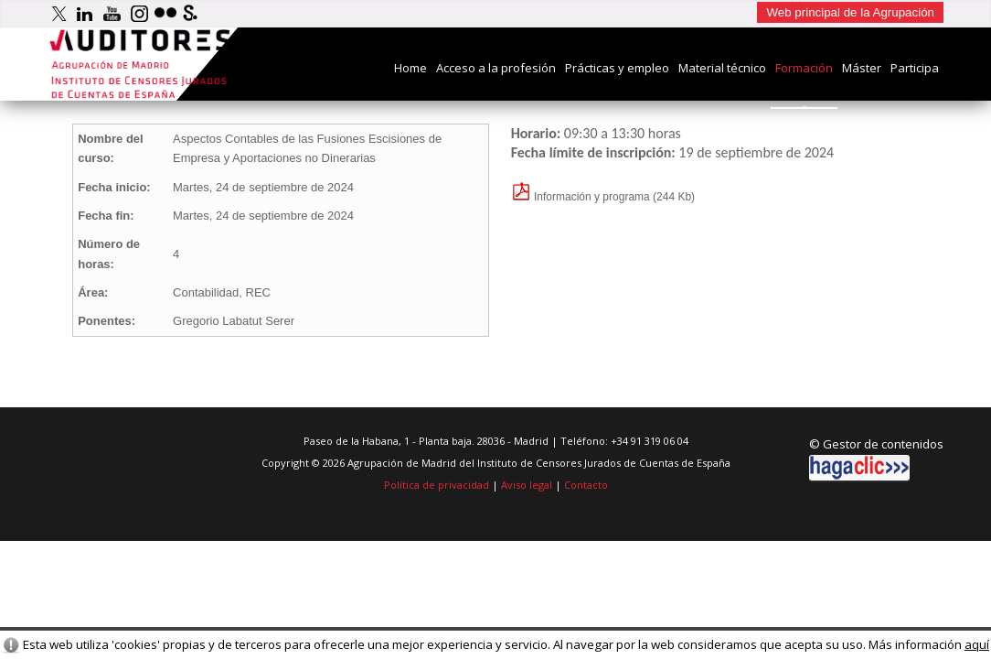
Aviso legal (526, 485)
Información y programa (580, 196)
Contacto (586, 485)
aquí (976, 644)
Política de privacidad (436, 485)
